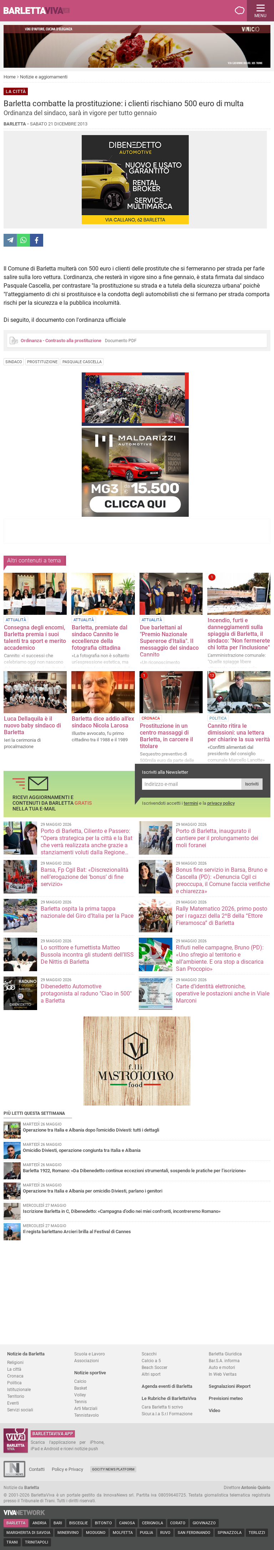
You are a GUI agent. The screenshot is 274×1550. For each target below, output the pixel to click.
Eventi (13, 1403)
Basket (80, 1388)
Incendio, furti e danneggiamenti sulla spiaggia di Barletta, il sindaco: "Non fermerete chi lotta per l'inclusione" (239, 634)
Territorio (15, 1396)
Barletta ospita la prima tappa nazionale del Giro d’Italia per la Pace (87, 912)
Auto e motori (222, 1367)
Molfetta (123, 1532)
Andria (39, 1523)
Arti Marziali (85, 1408)
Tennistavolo (86, 1415)
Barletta (15, 1523)
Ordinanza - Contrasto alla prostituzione (61, 340)
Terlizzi (257, 1532)
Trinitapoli (36, 1542)
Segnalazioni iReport (229, 1386)
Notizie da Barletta (26, 1353)
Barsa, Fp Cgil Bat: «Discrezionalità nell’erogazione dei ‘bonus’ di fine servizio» (84, 876)
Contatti (37, 1469)
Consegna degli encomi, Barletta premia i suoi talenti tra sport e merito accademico (35, 637)
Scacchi (149, 1353)
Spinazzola (230, 1532)
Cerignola (152, 1523)
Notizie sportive (90, 1372)
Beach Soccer (154, 1367)
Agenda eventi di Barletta (167, 1386)
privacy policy (221, 803)
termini (191, 803)
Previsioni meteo (226, 1398)
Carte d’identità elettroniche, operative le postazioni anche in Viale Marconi (222, 993)
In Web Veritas (223, 1374)
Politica (14, 1382)
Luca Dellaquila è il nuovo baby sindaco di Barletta (32, 725)
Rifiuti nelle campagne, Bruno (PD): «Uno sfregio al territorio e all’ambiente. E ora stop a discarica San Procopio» (220, 958)
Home (10, 76)
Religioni (15, 1362)
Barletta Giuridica (225, 1353)
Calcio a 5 (151, 1360)
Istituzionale (19, 1389)
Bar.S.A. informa (224, 1360)
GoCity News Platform (113, 1469)
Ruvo (165, 1532)
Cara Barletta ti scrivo (162, 1407)
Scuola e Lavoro (89, 1353)
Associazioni (86, 1360)
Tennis (80, 1401)
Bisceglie (78, 1523)
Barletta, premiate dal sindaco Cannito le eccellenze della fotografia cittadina (99, 637)
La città (14, 1369)
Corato (178, 1523)
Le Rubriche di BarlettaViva (169, 1398)
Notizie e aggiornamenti (43, 76)
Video (214, 1410)
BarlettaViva (40, 10)
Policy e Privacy (67, 1469)
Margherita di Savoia (28, 1532)
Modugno (96, 1532)
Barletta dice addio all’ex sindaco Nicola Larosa (103, 722)
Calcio (80, 1381)
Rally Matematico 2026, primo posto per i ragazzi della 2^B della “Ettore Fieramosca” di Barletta (221, 915)
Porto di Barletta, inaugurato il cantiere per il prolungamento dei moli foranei (217, 838)
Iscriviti (252, 784)
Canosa (127, 1523)
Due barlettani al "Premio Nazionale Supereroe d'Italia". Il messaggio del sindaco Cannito (169, 641)
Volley (80, 1394)
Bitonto (103, 1523)
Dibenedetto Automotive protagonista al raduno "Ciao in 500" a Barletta (86, 993)
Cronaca (15, 1376)
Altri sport (151, 1374)
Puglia (146, 1532)
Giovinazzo (204, 1523)
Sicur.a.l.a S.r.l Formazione (167, 1413)
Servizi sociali (20, 1409)
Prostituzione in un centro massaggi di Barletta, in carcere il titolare (166, 736)
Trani (12, 1542)
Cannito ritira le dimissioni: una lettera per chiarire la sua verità (239, 732)
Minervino (68, 1532)
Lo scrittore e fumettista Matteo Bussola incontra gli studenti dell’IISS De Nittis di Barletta (87, 954)
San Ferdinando (194, 1532)
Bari (58, 1523)
